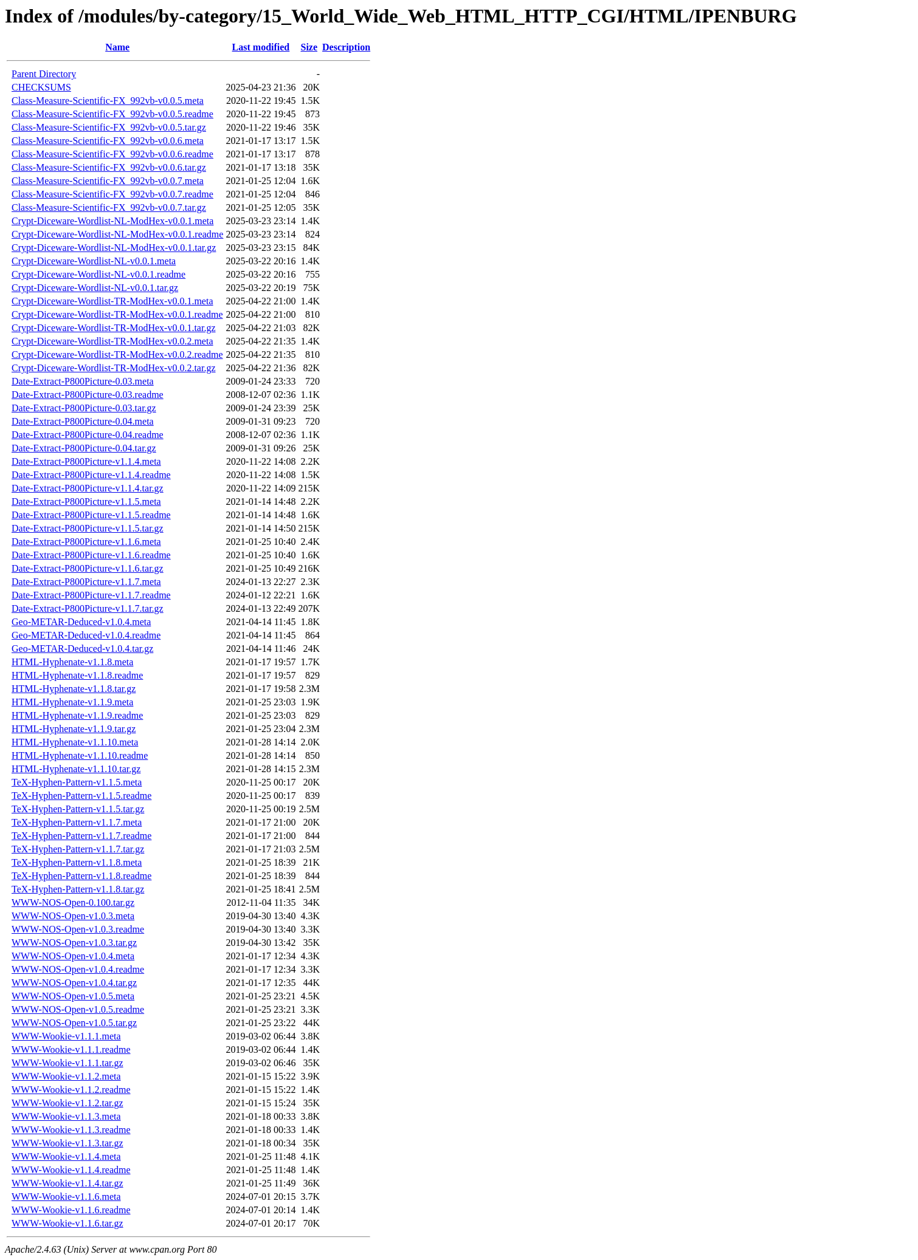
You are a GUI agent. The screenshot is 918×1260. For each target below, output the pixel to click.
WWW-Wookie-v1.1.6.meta (66, 1196)
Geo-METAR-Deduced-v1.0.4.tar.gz (82, 648)
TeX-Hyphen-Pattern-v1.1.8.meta (77, 862)
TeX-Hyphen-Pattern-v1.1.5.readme (81, 795)
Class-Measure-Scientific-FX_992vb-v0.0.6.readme (112, 154)
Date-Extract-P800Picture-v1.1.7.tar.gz (88, 608)
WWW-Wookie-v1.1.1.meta (66, 1036)
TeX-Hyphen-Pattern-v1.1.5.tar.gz (78, 809)
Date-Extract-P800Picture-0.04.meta (83, 421)
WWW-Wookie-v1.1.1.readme (71, 1049)
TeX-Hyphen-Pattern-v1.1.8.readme (81, 876)
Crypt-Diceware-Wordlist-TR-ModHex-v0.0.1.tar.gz (114, 328)
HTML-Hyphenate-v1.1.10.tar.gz (76, 769)
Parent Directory (44, 74)
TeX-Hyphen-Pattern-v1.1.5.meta (77, 782)
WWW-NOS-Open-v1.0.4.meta (73, 956)
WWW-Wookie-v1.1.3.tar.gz (67, 1143)
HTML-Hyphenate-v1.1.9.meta (72, 702)
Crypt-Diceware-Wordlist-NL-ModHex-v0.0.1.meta (112, 221)
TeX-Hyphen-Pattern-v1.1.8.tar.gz (78, 889)
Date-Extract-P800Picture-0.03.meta (83, 381)
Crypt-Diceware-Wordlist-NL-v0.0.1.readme (98, 274)
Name (117, 47)
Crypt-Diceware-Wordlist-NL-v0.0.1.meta (94, 261)
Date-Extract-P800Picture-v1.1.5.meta (86, 501)
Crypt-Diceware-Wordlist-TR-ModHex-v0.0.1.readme (117, 314)
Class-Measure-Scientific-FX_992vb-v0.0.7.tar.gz (109, 207)
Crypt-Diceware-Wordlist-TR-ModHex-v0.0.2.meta (112, 341)
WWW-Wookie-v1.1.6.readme (71, 1210)
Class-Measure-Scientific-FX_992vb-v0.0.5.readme (112, 114)
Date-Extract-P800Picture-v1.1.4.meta (86, 461)
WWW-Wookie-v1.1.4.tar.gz (67, 1183)
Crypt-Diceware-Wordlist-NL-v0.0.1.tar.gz (95, 287)
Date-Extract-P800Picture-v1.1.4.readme (91, 475)
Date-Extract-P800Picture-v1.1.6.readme (91, 555)
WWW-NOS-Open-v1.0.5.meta (73, 996)
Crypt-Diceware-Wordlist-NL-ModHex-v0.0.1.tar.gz (114, 247)
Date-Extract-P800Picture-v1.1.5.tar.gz (88, 528)
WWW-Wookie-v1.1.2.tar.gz (67, 1103)
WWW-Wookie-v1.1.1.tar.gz (67, 1063)
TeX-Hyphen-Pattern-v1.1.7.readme (81, 835)
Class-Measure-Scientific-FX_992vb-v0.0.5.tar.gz (109, 127)
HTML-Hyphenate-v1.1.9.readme (77, 715)
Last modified (261, 47)
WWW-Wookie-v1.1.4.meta (66, 1156)
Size (308, 47)
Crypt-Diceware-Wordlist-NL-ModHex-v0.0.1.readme (117, 234)
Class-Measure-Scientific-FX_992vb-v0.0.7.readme (112, 194)
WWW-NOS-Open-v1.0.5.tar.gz (74, 1023)
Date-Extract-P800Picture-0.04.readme (88, 435)
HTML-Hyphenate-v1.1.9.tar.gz (74, 729)
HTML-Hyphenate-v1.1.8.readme (77, 675)
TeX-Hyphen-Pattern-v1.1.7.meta (77, 822)
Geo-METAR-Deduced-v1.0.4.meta (81, 622)
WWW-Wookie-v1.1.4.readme (71, 1170)
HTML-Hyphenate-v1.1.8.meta (72, 662)
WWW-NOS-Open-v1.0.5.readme (78, 1009)
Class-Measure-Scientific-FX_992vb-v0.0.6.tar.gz (109, 167)
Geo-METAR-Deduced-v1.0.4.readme (86, 635)
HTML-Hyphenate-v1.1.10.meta (75, 742)
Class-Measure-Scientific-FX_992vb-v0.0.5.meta (108, 100)
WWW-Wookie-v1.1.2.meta (66, 1076)
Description (346, 47)
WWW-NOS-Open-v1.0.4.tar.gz (74, 983)
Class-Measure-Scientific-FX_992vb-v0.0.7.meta (108, 181)
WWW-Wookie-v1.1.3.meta (66, 1116)
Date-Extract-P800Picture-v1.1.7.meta (86, 582)
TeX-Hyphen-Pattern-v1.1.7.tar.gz (78, 849)
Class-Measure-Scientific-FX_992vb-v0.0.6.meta (108, 140)
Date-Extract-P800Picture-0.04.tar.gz (84, 448)
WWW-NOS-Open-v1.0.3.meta (73, 916)
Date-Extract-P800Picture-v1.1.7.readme (91, 595)
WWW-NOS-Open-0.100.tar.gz (73, 902)
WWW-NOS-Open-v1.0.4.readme (78, 969)
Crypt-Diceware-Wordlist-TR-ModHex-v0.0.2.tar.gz (114, 368)
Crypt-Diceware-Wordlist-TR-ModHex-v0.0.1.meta (112, 301)
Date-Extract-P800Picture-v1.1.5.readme (91, 515)
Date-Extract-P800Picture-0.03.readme (88, 394)
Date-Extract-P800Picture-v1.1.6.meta (86, 541)
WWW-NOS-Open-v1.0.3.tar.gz (74, 942)
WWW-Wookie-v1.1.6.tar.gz (67, 1223)
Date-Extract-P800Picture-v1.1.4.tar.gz (88, 488)
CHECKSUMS (41, 87)
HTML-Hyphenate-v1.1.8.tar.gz (74, 688)
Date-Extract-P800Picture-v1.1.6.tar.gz (88, 568)
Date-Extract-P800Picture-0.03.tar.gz (84, 408)
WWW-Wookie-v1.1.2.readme (71, 1089)
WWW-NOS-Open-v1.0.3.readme (78, 929)
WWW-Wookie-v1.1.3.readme (71, 1130)
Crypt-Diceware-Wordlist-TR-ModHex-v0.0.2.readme (117, 354)
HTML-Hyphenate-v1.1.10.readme (80, 755)
